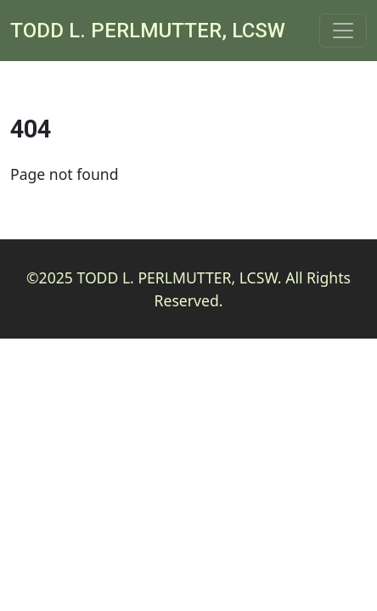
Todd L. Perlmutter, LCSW (147, 30)
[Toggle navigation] (343, 31)
